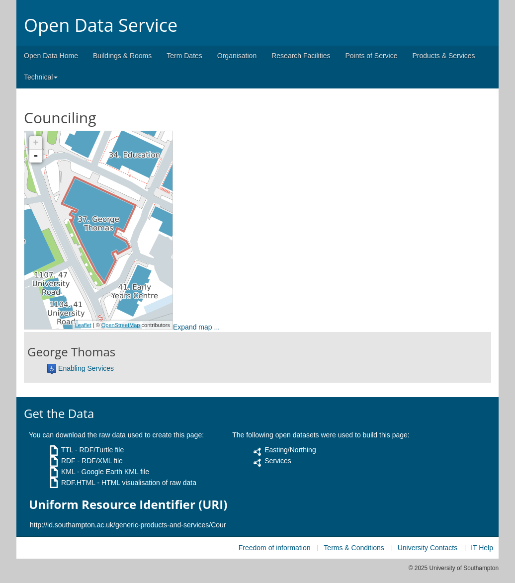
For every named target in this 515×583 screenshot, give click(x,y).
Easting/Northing (290, 450)
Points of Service (371, 56)
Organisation (237, 56)
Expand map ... (196, 327)
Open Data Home (51, 56)
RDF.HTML (78, 483)
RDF (68, 461)
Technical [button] (41, 77)
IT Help (482, 548)
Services (277, 461)
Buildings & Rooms (122, 56)
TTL (67, 450)
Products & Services (444, 56)
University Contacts (428, 548)
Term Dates (184, 56)
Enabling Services (86, 368)
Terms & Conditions (354, 548)
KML (68, 472)
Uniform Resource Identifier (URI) (128, 504)
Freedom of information (275, 548)
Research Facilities (300, 56)
